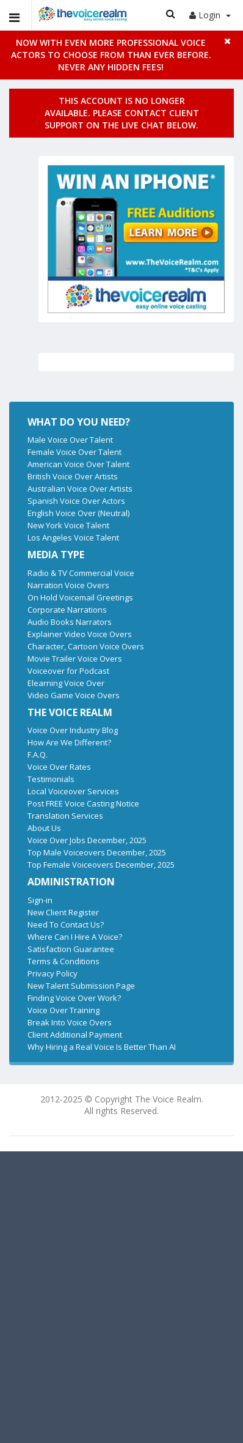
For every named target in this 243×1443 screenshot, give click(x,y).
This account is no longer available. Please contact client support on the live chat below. (122, 113)
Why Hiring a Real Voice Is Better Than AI (101, 1046)
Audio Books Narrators (69, 621)
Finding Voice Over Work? (74, 997)
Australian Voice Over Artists (79, 488)
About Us (44, 827)
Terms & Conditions (63, 961)
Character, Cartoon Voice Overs (85, 646)
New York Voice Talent (68, 525)
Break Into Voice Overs (69, 1022)
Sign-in (40, 900)
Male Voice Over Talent (70, 439)
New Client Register (63, 912)
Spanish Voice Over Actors (76, 500)
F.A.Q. (37, 754)
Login (210, 15)
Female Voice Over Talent (74, 451)
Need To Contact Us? (65, 924)
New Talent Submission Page (81, 985)
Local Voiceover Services (73, 791)
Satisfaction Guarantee (70, 948)
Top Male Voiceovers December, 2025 (96, 852)
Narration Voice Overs (68, 585)
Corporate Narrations (67, 609)
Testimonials (50, 778)
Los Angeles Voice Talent (73, 537)
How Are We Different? (69, 742)
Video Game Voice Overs (73, 695)
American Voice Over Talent (78, 464)
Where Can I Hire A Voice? (74, 936)
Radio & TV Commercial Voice (80, 572)
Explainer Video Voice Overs (79, 634)
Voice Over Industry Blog (72, 730)
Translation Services (65, 815)
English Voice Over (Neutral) (78, 513)
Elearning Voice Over (65, 682)
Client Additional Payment (74, 1034)
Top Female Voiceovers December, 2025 (101, 864)
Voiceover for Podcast (68, 670)
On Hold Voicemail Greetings (80, 597)
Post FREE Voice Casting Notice (83, 803)
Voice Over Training (63, 1010)
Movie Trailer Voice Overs (74, 658)
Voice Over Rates (59, 766)
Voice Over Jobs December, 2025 (87, 840)
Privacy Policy (52, 973)
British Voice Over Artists (72, 476)
